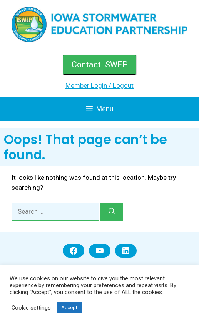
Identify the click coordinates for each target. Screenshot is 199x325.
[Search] (111, 212)
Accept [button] (69, 307)
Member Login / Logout (99, 85)
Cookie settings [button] (31, 307)
